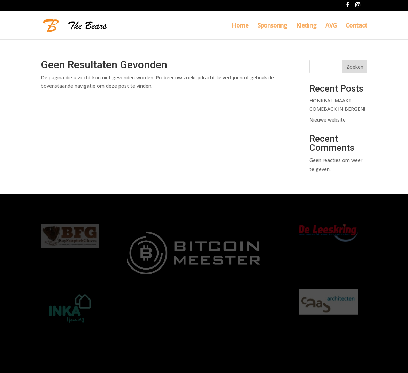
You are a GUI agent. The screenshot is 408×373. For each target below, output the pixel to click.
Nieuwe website (327, 119)
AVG (331, 26)
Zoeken (354, 66)
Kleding (306, 26)
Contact (356, 26)
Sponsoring (272, 26)
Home (240, 26)
